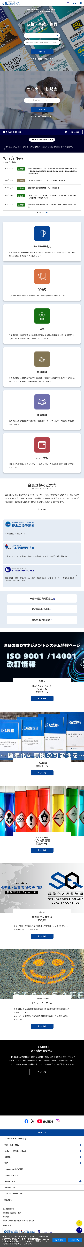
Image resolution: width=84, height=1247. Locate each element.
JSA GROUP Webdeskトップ (16, 1138)
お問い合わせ (9, 1187)
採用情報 (8, 1200)
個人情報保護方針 (9, 1209)
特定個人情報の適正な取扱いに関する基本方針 (19, 1221)
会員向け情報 (75, 132)
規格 (42, 329)
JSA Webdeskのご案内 (14, 1169)
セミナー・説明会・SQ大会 (15, 1151)
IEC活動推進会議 (41, 609)
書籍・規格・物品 (11, 1145)
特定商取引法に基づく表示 (12, 1213)
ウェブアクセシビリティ (14, 1193)
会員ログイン (9, 1181)
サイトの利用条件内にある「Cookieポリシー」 (25, 1240)
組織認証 (42, 372)
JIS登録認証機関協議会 (41, 598)
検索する (42, 51)
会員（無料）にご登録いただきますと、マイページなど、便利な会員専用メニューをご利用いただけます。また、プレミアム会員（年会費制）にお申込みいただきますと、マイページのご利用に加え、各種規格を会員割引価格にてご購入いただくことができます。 (41, 498)
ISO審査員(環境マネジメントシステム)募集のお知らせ (46, 180)
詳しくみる (42, 509)
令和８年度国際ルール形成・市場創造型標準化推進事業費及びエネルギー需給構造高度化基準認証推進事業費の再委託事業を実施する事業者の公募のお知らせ (52, 170)
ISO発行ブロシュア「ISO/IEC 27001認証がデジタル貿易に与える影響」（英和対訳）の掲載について (52, 196)
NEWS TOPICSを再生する (42, 139)
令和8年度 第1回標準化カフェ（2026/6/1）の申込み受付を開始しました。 (52, 205)
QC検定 (42, 289)
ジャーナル (42, 458)
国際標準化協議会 (41, 619)
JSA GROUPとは (42, 246)
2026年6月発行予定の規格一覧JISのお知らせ (43, 188)
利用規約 (6, 1217)
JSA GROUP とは (11, 1175)
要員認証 (42, 415)
